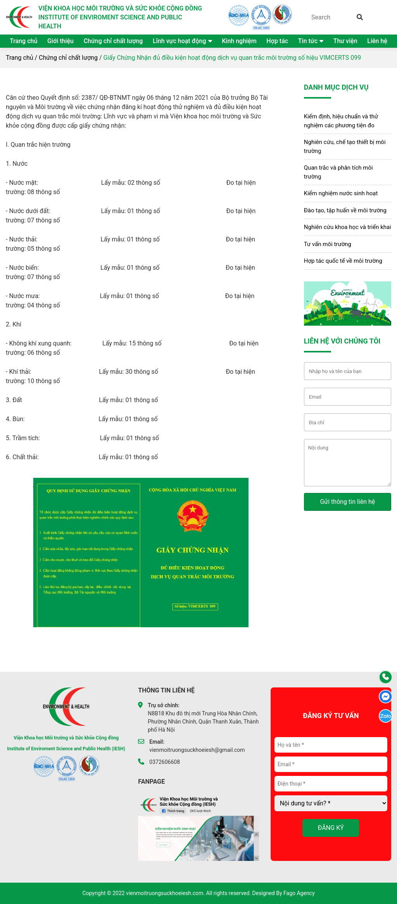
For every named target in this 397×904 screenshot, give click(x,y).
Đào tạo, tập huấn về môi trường (345, 210)
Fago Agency (299, 893)
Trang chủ (23, 41)
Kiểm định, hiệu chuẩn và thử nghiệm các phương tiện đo (341, 121)
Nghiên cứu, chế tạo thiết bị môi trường (345, 146)
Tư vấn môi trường (327, 244)
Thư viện (345, 41)
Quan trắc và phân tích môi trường (338, 172)
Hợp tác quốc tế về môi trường (343, 260)
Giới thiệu (60, 41)
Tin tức (308, 41)
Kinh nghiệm (239, 41)
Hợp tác (277, 41)
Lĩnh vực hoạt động (179, 41)
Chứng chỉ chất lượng (113, 41)
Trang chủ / (21, 57)
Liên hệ (377, 41)
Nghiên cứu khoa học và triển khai (347, 227)
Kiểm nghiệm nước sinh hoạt (341, 193)
